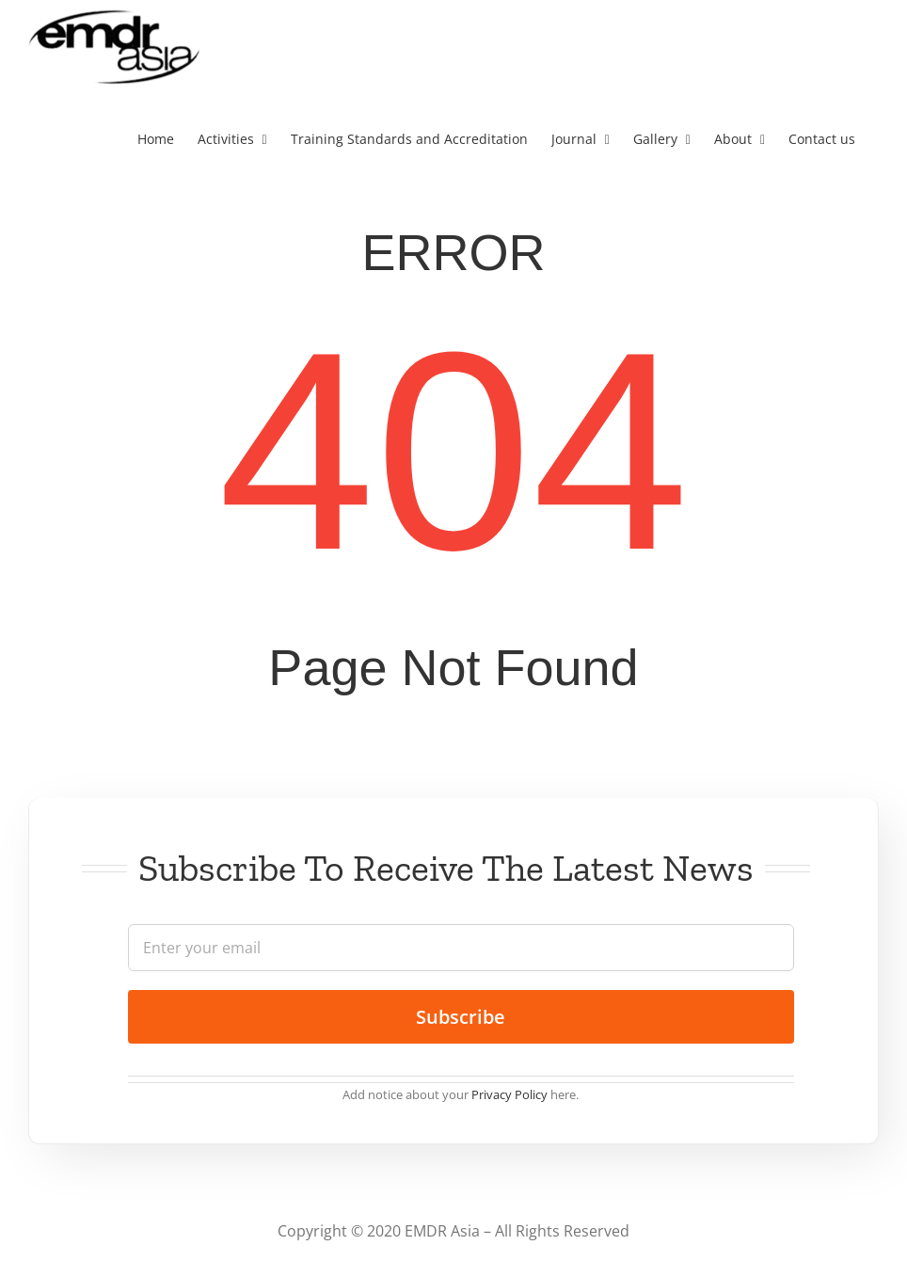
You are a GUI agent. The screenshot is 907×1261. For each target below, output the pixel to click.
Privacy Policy (509, 1094)
